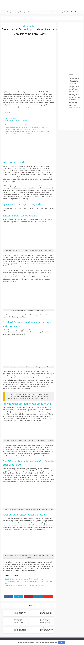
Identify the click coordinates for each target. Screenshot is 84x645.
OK (61, 642)
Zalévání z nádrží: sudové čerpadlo (15, 125)
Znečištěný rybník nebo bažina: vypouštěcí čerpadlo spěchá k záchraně (27, 131)
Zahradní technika (28, 26)
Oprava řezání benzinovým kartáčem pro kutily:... (74, 105)
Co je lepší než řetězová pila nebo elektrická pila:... (74, 89)
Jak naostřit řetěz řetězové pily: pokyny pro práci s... (74, 97)
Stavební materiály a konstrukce (52, 12)
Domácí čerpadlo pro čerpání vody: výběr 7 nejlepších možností (24, 579)
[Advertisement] (28, 55)
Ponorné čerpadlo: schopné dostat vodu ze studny (20, 129)
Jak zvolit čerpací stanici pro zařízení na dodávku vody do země (24, 585)
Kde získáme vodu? (11, 118)
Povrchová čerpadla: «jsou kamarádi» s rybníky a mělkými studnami (26, 127)
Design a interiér (12, 12)
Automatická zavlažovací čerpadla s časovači (18, 133)
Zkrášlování (68, 12)
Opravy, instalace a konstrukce (29, 12)
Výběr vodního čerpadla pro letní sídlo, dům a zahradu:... (20, 614)
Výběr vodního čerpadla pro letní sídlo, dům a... (73, 81)
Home (4, 18)
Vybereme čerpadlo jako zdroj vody (16, 120)
